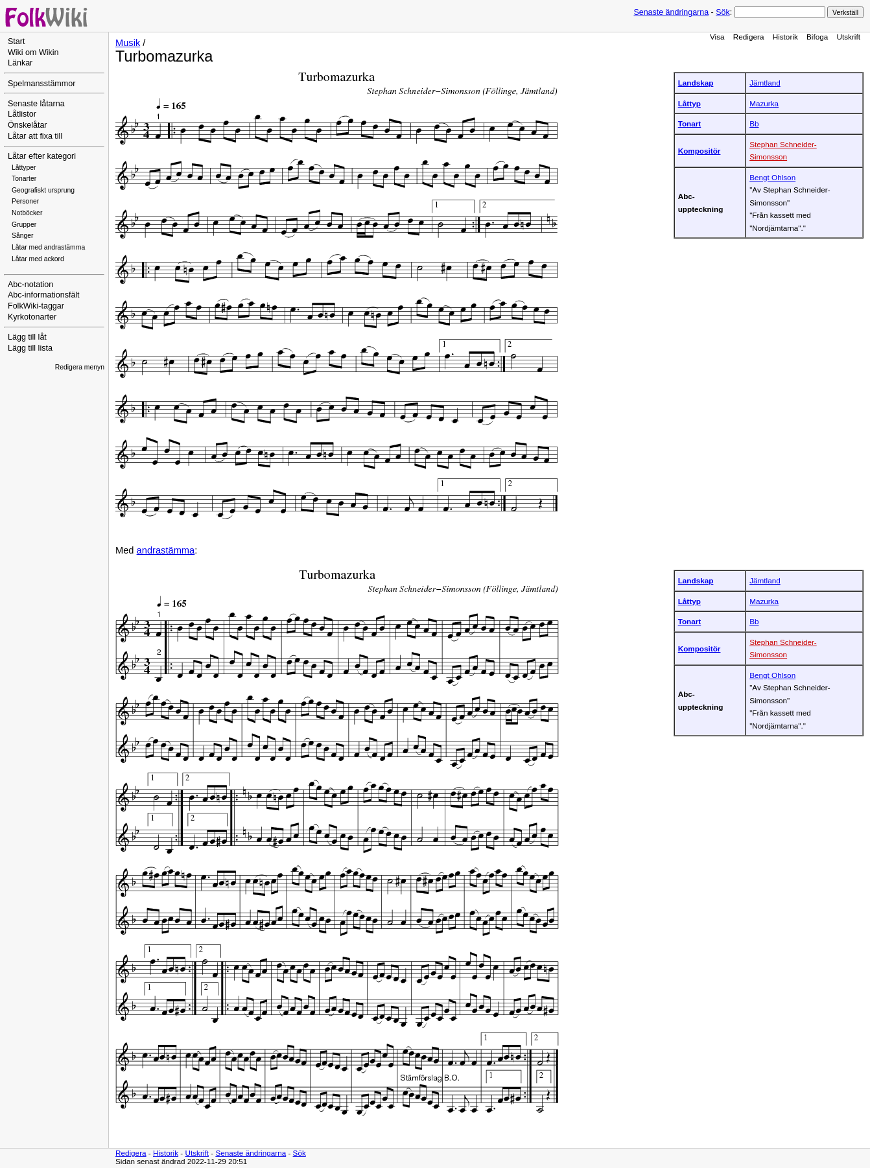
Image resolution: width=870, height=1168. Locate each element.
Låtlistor (22, 114)
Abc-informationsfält (44, 294)
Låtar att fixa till (35, 136)
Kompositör (699, 150)
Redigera (748, 36)
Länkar (20, 62)
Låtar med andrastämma (48, 247)
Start (16, 41)
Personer (25, 201)
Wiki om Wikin (33, 52)
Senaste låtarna (36, 103)
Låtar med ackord (38, 259)
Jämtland (765, 82)
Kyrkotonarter (32, 316)
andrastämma (166, 550)
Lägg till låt (27, 337)
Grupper (24, 224)
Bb (753, 123)
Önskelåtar (27, 125)
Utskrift (848, 36)
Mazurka (764, 103)
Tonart (689, 123)
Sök (722, 12)
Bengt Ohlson (772, 177)
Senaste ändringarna (671, 12)
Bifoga (817, 36)
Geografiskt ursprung (43, 190)
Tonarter (24, 178)
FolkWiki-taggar (36, 305)
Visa (717, 36)
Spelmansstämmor (41, 83)
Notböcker (27, 212)
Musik (127, 43)
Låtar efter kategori (42, 156)
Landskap (696, 82)
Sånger (23, 235)
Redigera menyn (79, 367)
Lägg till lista (30, 348)
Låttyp (689, 103)
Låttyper (24, 167)
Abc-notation (30, 284)
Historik (785, 36)
